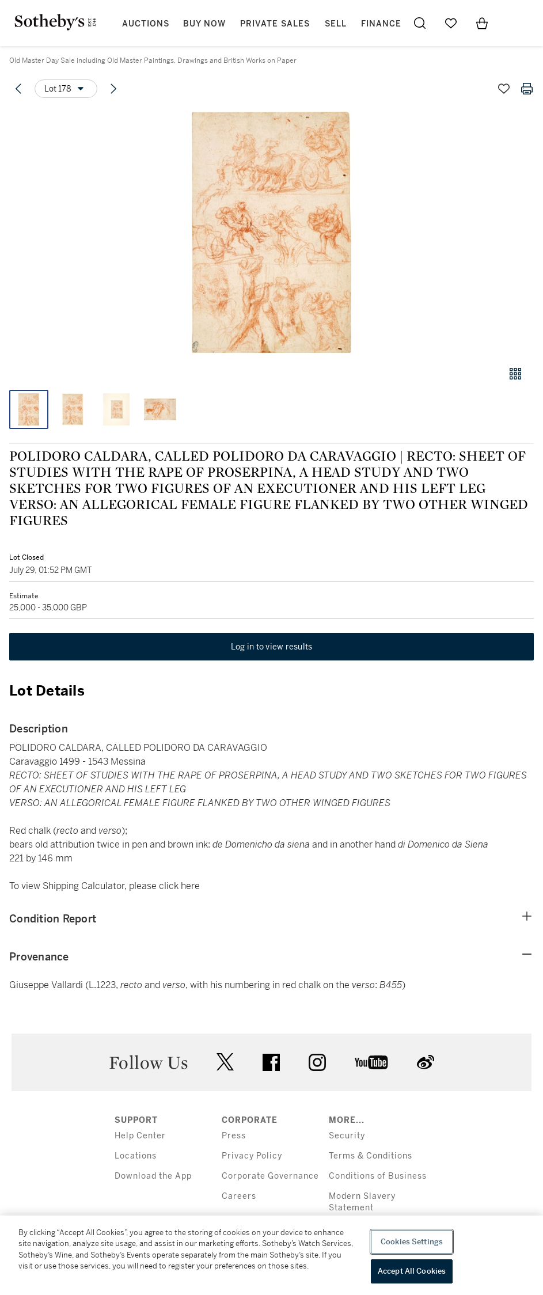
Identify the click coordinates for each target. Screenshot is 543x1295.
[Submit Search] (420, 23)
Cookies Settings (412, 1242)
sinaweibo (425, 1062)
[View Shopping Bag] (482, 23)
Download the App (153, 1176)
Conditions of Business (378, 1176)
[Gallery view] (515, 373)
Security (347, 1136)
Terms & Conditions (370, 1156)
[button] (271, 232)
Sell (336, 24)
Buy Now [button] (204, 24)
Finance (381, 24)
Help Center (140, 1136)
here (190, 886)
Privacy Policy (252, 1156)
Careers (239, 1196)
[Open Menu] (513, 24)
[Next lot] (113, 88)
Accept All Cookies (412, 1271)
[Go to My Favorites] (451, 23)
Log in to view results (272, 646)
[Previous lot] (18, 88)
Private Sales (275, 24)
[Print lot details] (527, 88)
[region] (271, 1255)
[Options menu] (66, 88)
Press (234, 1136)
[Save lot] (504, 88)
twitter (225, 1062)
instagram (317, 1062)
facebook (271, 1062)
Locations (136, 1156)
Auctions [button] (145, 24)
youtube (371, 1062)
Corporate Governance (270, 1176)
